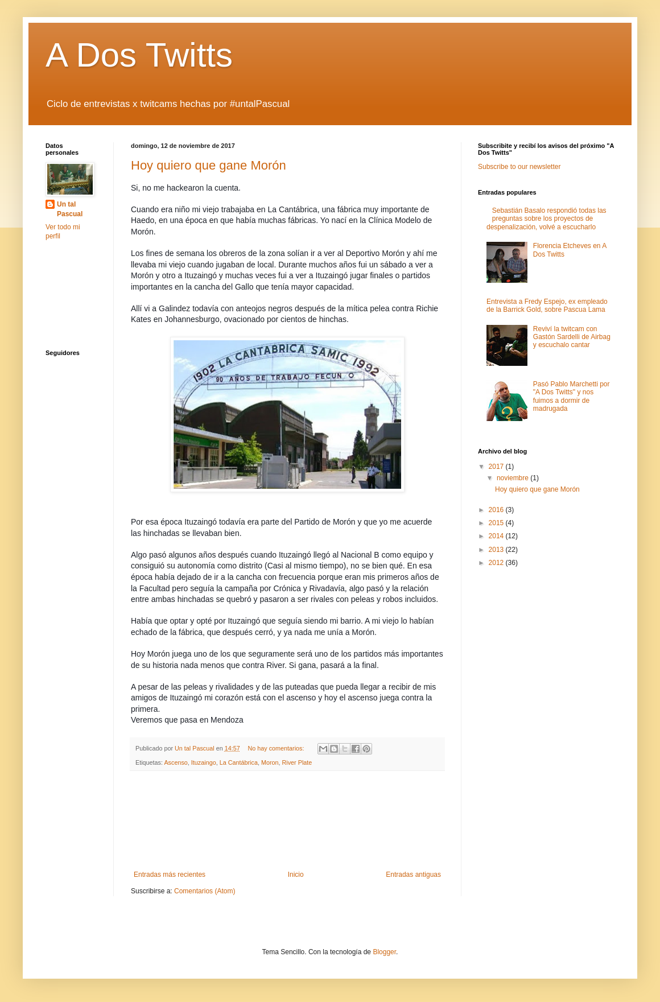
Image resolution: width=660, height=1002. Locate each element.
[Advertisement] (287, 820)
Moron (270, 762)
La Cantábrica (239, 762)
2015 (497, 523)
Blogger (384, 952)
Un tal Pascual (69, 209)
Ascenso (175, 762)
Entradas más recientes (169, 875)
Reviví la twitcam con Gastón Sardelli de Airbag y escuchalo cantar (571, 337)
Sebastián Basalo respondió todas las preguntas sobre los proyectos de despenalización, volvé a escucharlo (546, 219)
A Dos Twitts (139, 55)
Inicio (296, 875)
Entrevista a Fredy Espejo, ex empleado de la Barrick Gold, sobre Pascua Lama (547, 306)
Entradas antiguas (413, 875)
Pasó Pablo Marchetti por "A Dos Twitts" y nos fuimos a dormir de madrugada (571, 396)
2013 (497, 550)
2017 (497, 467)
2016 (497, 510)
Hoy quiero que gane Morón (208, 165)
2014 (497, 536)
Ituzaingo (203, 762)
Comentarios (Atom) (204, 891)
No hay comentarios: (277, 748)
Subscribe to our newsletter (519, 167)
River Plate (297, 762)
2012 (497, 563)
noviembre (513, 478)
